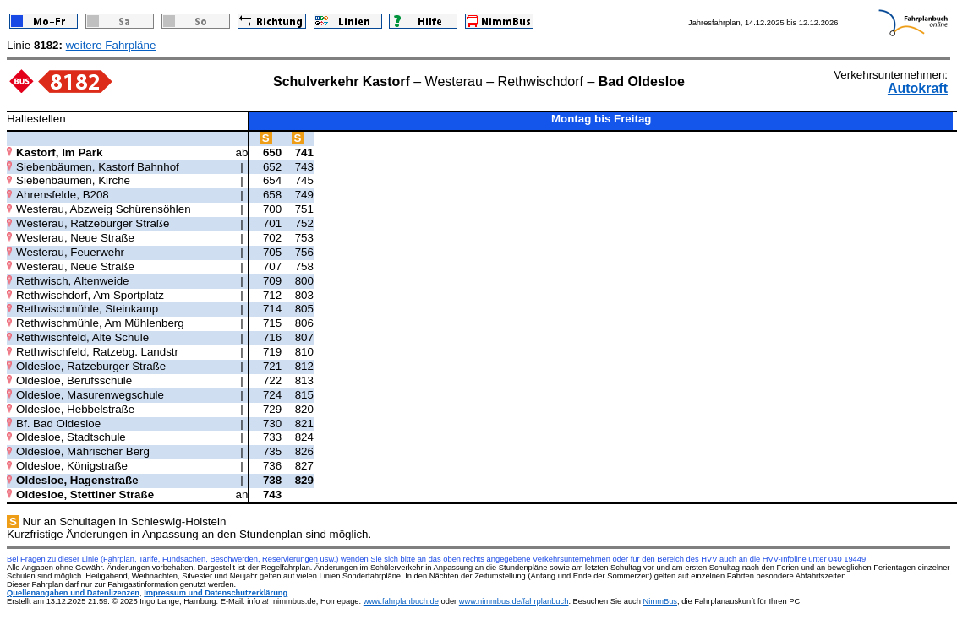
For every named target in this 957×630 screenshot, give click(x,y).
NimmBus (660, 601)
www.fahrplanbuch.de (401, 601)
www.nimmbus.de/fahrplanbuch (514, 601)
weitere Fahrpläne (111, 45)
